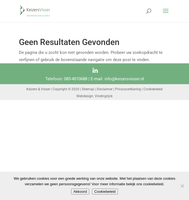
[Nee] (182, 186)
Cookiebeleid (153, 89)
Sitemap (88, 89)
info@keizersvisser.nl (124, 78)
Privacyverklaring (128, 89)
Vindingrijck (104, 96)
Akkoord (80, 191)
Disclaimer (105, 89)
